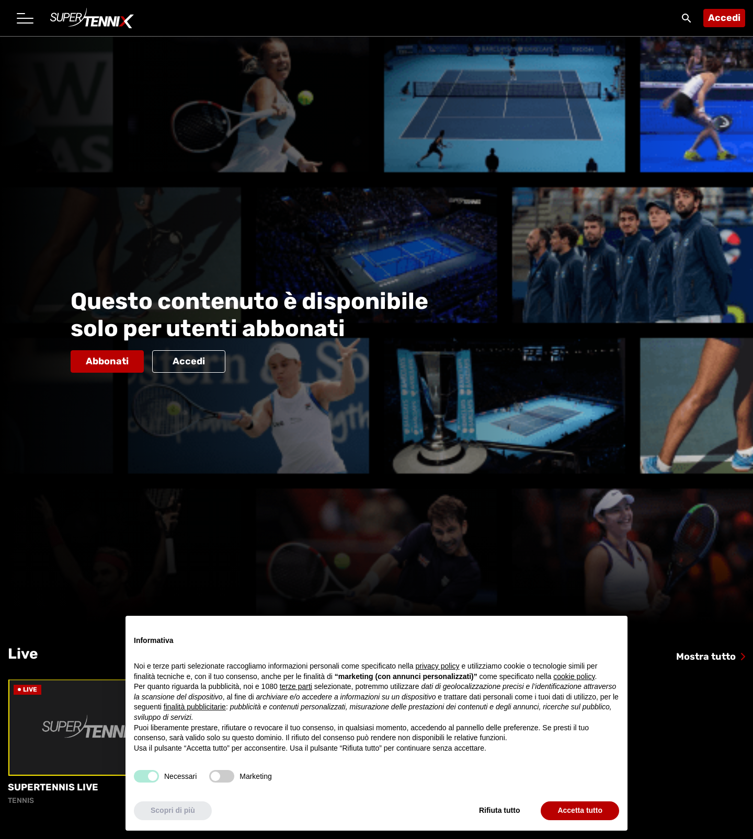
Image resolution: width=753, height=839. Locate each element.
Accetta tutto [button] (579, 811)
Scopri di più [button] (173, 811)
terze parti (296, 687)
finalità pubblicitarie (195, 707)
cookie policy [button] (574, 676)
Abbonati (107, 361)
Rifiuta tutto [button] (499, 811)
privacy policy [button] (438, 666)
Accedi (724, 18)
